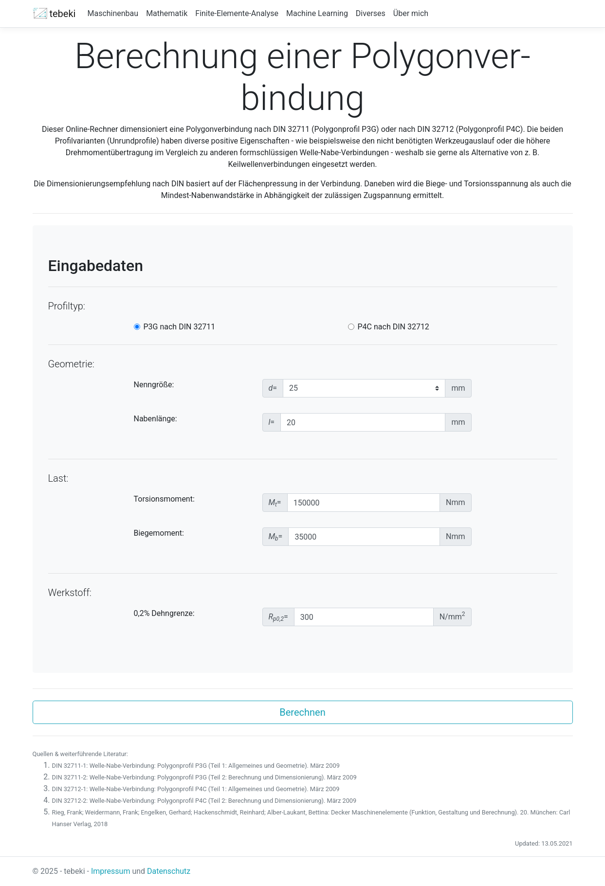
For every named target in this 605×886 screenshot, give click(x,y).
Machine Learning (317, 13)
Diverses (370, 13)
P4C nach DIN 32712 (393, 326)
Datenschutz (168, 871)
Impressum (110, 871)
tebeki (54, 13)
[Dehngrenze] (364, 617)
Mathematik (166, 13)
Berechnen (302, 712)
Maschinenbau (112, 13)
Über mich (410, 13)
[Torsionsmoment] (363, 502)
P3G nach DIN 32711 (180, 326)
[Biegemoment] (364, 536)
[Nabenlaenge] (362, 422)
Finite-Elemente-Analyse (236, 13)
